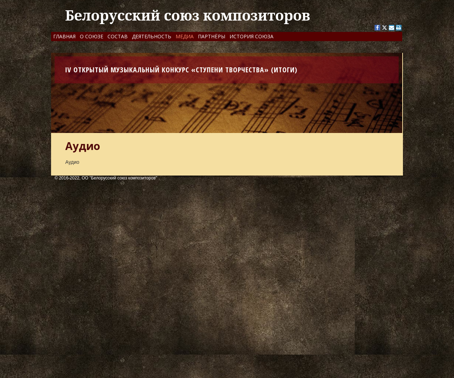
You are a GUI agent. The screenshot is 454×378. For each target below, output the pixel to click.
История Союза (251, 36)
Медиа (185, 36)
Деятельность (151, 36)
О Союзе (91, 36)
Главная (64, 36)
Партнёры (211, 36)
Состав (117, 36)
